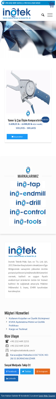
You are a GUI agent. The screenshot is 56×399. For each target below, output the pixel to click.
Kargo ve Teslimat (18, 329)
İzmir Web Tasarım (47, 396)
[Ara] (41, 14)
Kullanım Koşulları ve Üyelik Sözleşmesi (29, 318)
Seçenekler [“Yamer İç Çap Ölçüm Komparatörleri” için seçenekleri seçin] (17, 136)
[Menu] (48, 14)
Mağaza (8, 26)
